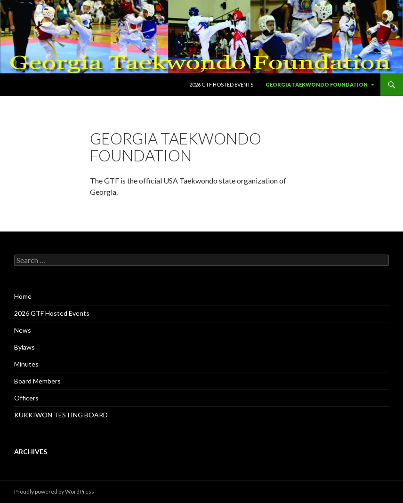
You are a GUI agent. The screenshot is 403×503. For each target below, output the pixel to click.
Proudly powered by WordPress (54, 491)
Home (23, 296)
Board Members (37, 381)
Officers (26, 398)
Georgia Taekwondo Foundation (317, 84)
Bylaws (24, 347)
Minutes (26, 364)
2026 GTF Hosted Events (221, 84)
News (22, 330)
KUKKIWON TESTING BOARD (61, 415)
